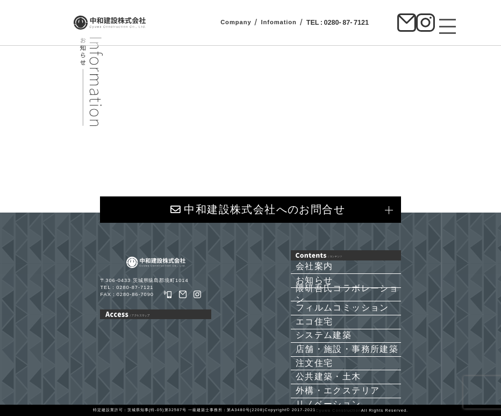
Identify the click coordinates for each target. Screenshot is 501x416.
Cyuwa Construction (338, 410)
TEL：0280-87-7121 (126, 287)
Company (235, 22)
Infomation (278, 22)
